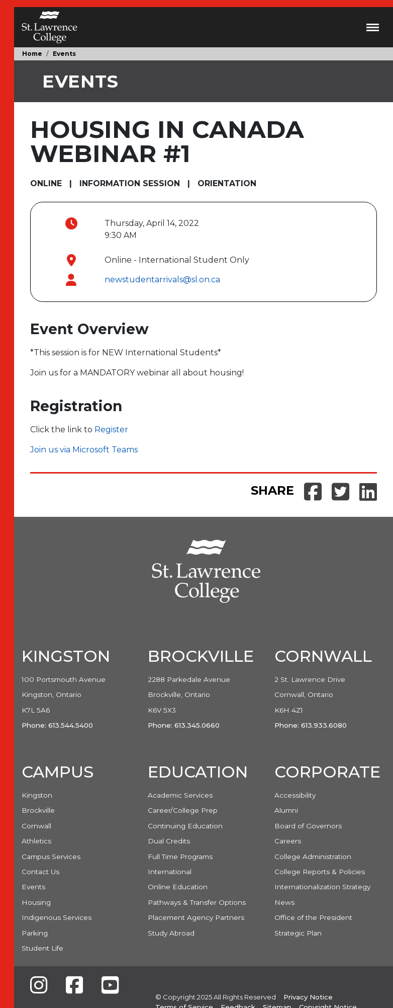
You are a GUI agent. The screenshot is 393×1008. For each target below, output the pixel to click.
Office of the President (313, 917)
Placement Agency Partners (196, 917)
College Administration (312, 856)
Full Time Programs (180, 856)
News (284, 902)
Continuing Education (185, 826)
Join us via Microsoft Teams (84, 449)
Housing (36, 902)
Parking (35, 933)
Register (111, 429)
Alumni (286, 810)
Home (32, 53)
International (169, 872)
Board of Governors (308, 826)
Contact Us (40, 872)
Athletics (36, 841)
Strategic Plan (298, 933)
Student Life (42, 948)
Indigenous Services (56, 917)
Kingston (37, 795)
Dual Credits (169, 841)
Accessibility (295, 795)
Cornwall (36, 826)
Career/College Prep (183, 810)
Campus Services (51, 856)
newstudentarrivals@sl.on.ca (162, 279)
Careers (287, 841)
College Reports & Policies (319, 872)
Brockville (38, 810)
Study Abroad (171, 933)
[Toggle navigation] (372, 27)
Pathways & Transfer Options (197, 902)
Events (64, 53)
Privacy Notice (308, 997)
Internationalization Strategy (322, 887)
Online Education (178, 887)
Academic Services (180, 795)
